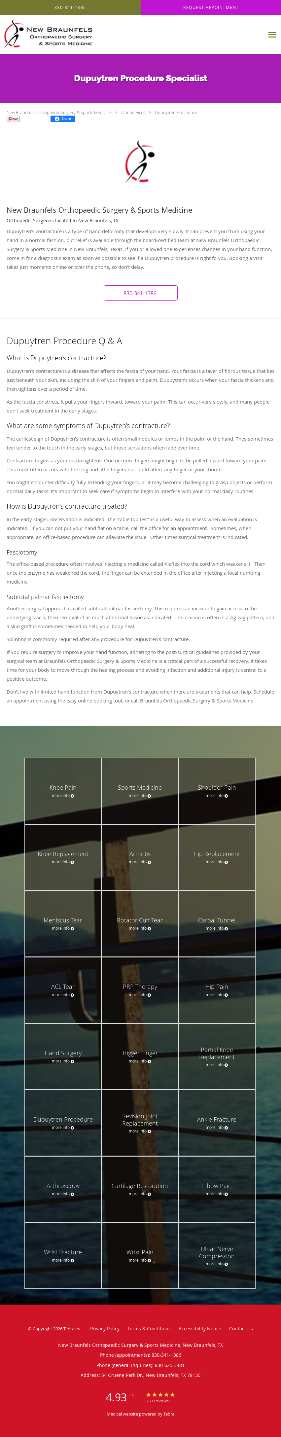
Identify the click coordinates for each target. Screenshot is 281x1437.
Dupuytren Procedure (176, 112)
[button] (141, 293)
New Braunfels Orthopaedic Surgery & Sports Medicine (59, 112)
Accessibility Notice (200, 1328)
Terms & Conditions (149, 1328)
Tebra (168, 1414)
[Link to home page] (68, 34)
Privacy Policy (105, 1328)
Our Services (133, 112)
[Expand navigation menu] (272, 34)
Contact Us (241, 1328)
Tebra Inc (72, 1329)
